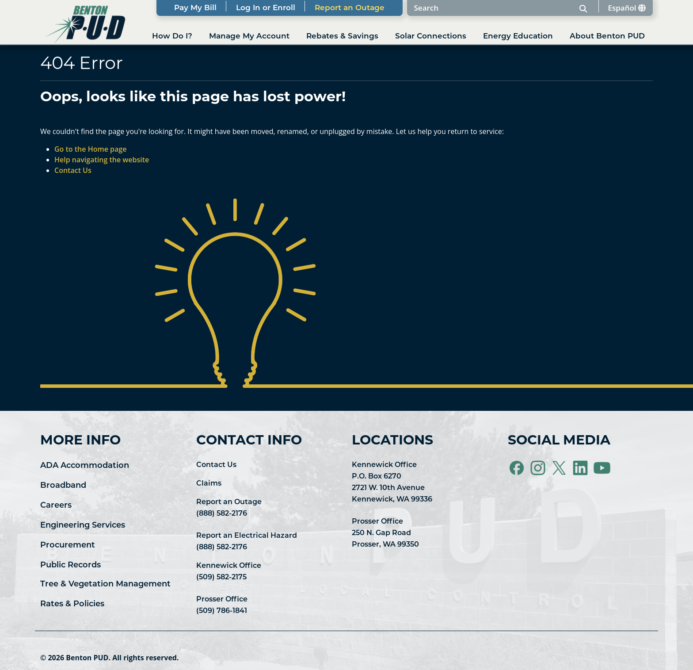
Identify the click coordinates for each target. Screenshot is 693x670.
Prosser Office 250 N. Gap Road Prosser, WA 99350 (385, 533)
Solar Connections (430, 36)
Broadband (63, 486)
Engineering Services (82, 525)
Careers (56, 506)
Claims (208, 483)
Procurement (67, 545)
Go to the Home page (90, 149)
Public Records (70, 565)
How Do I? (172, 36)
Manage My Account (249, 36)
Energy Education (518, 36)
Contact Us (216, 465)
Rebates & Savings (342, 36)
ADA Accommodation (84, 466)
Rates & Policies (72, 604)
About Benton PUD (607, 36)
